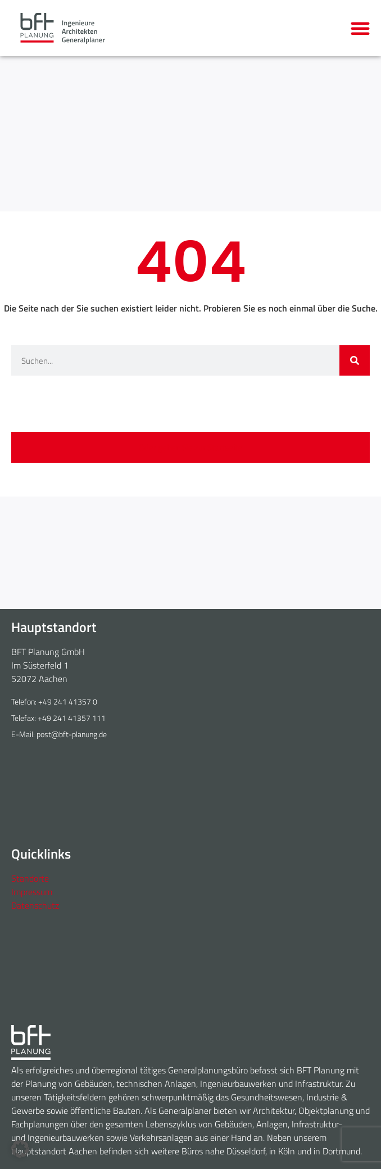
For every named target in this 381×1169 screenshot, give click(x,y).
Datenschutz (35, 905)
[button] (360, 28)
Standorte (30, 878)
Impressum (31, 892)
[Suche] (354, 360)
